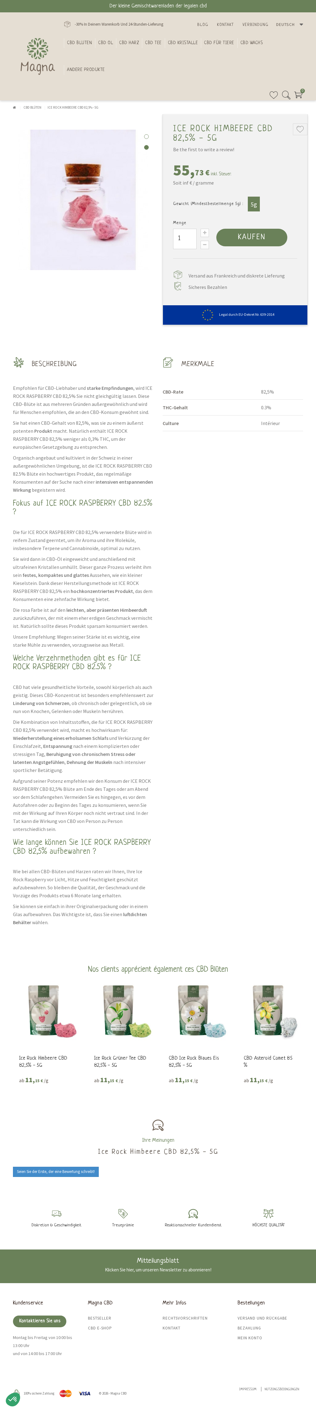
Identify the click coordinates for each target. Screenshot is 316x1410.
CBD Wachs (251, 42)
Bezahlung (249, 1328)
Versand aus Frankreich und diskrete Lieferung (237, 276)
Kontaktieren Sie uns (39, 1321)
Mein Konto (250, 1338)
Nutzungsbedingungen (282, 1389)
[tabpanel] (83, 200)
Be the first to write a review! (203, 149)
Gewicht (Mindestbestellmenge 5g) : (208, 204)
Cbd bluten (79, 42)
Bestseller (99, 1318)
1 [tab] (146, 136)
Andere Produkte (86, 69)
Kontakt (225, 25)
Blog (202, 25)
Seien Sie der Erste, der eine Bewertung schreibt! (56, 1171)
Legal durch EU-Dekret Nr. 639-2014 (235, 314)
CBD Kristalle (183, 42)
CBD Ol (105, 42)
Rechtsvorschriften (185, 1318)
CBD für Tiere (219, 42)
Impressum (248, 1389)
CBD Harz (129, 42)
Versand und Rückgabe (262, 1318)
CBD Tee (153, 42)
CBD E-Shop (100, 1328)
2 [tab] (146, 147)
